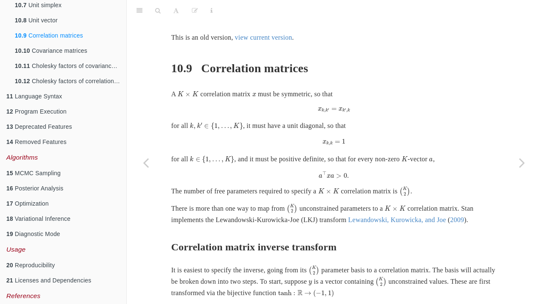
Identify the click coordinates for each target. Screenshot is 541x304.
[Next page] (522, 162)
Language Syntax (34, 96)
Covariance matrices (51, 50)
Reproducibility (30, 265)
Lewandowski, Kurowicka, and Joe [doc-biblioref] (411, 214)
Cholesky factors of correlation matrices (70, 81)
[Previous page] (146, 162)
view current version (263, 16)
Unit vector (36, 20)
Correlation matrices (49, 35)
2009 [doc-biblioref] (471, 214)
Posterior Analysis (34, 188)
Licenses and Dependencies (48, 280)
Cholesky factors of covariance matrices (70, 65)
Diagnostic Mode (33, 234)
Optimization (27, 203)
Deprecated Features (39, 126)
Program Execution (36, 111)
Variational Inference (38, 218)
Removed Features (36, 141)
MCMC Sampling (33, 173)
